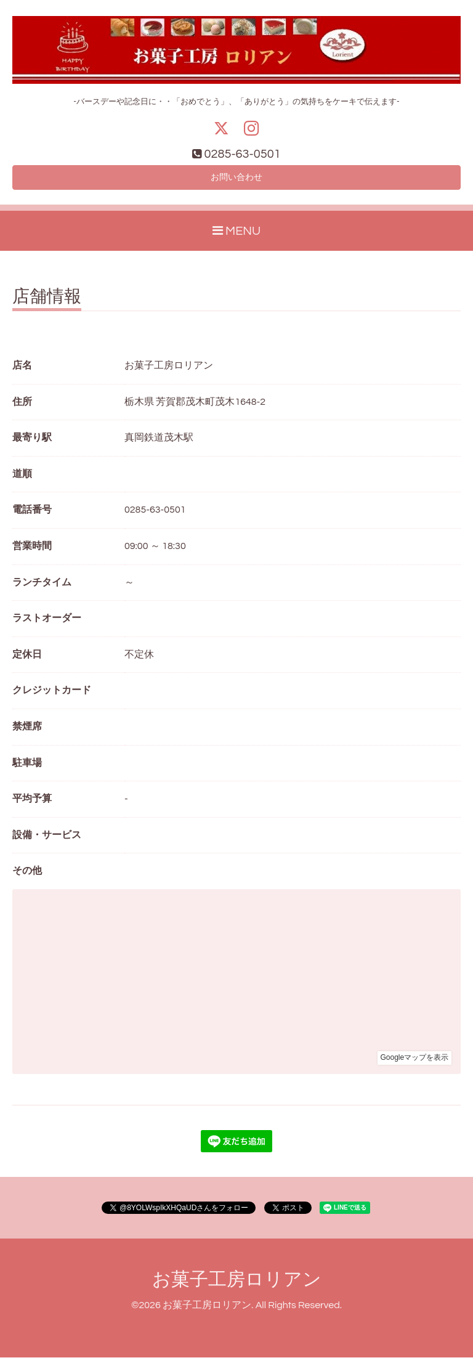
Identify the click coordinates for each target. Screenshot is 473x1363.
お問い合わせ (236, 181)
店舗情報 (46, 302)
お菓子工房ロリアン (236, 1285)
